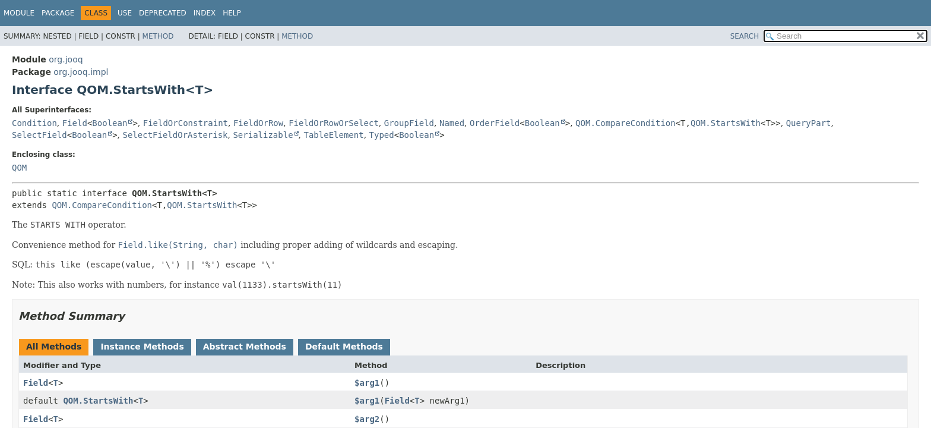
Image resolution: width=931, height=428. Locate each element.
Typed (381, 135)
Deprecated (162, 13)
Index (205, 13)
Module (19, 13)
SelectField (39, 135)
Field (74, 123)
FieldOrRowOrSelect (334, 123)
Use (125, 13)
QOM (19, 167)
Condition (34, 123)
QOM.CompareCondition (625, 123)
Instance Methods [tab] (141, 346)
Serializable (263, 135)
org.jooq (66, 59)
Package (58, 13)
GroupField (409, 123)
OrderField (495, 123)
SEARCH (744, 36)
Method (158, 36)
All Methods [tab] (53, 346)
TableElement (334, 135)
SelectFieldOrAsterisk (175, 135)
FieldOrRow (258, 123)
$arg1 (366, 383)
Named (451, 123)
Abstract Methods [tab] (244, 346)
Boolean (109, 123)
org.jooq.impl (80, 72)
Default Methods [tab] (344, 346)
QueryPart (808, 123)
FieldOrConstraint (185, 123)
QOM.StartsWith (726, 123)
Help (232, 13)
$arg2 (366, 419)
